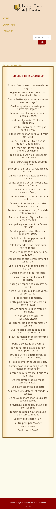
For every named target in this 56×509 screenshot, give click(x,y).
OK (42, 42)
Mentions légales (16, 503)
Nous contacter (40, 503)
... (30, 506)
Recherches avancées (12, 65)
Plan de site (28, 503)
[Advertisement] (14, 48)
